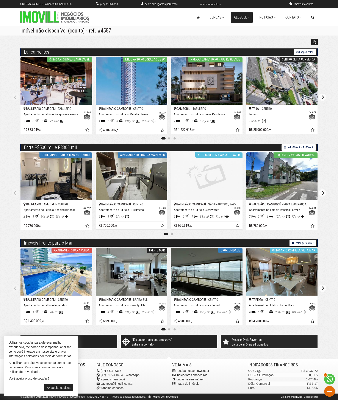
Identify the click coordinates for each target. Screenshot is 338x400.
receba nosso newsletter (193, 370)
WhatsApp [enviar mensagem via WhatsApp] (132, 375)
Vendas (217, 17)
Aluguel (241, 17)
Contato (293, 17)
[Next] (322, 97)
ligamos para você (113, 379)
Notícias (267, 17)
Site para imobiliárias (291, 396)
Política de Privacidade (165, 396)
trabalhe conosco (112, 388)
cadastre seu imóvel (190, 379)
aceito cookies (58, 387)
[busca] (313, 17)
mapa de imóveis (188, 383)
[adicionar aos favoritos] (88, 130)
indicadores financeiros (192, 375)
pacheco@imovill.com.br (117, 383)
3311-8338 (109, 4)
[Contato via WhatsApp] (329, 379)
